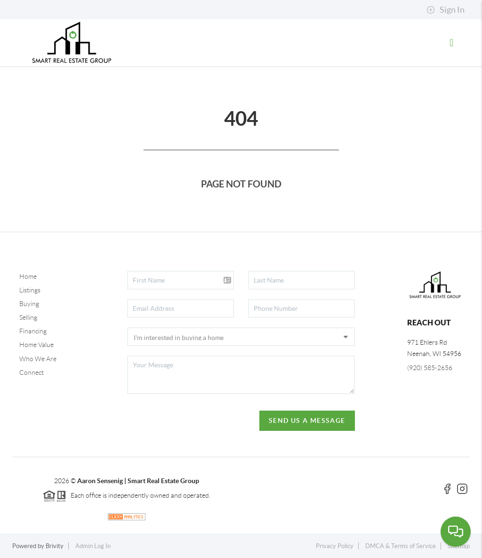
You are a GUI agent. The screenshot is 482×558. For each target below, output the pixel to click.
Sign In (445, 10)
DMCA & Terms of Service (400, 546)
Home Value (36, 344)
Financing (33, 331)
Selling (28, 317)
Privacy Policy (334, 546)
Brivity (55, 546)
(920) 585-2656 (429, 368)
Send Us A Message (307, 420)
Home (28, 276)
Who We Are (37, 359)
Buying (29, 303)
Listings (29, 290)
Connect (31, 372)
